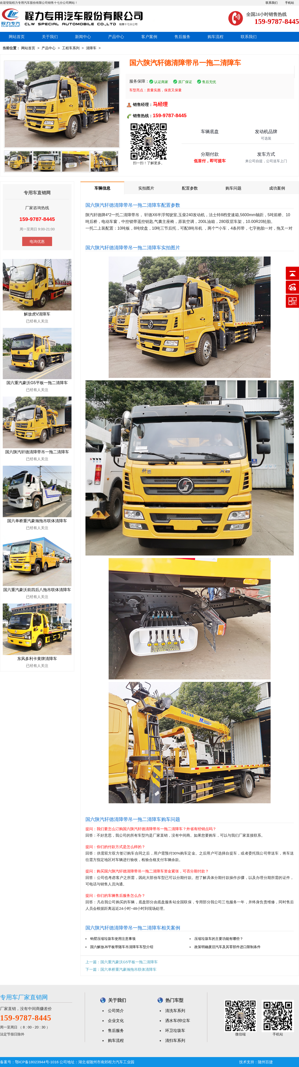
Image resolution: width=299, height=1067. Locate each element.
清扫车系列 (175, 1040)
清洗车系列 (175, 1011)
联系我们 (272, 2)
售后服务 (182, 37)
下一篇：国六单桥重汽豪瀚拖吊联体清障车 (120, 969)
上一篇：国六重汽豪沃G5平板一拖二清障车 (121, 962)
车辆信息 (102, 188)
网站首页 (17, 37)
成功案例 (277, 188)
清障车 (91, 48)
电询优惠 (37, 241)
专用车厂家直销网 (24, 997)
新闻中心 (83, 37)
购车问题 (233, 188)
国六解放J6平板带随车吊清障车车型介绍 (121, 947)
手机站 (289, 2)
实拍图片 (146, 188)
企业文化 (116, 1020)
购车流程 (216, 37)
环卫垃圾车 (175, 1030)
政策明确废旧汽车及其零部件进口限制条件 (227, 947)
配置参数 (190, 188)
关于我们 (50, 37)
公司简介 (116, 1011)
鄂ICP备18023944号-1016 (37, 1062)
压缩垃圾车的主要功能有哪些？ (218, 939)
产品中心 (116, 37)
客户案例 (149, 37)
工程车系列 (70, 48)
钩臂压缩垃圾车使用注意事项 (113, 939)
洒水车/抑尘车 (177, 1020)
